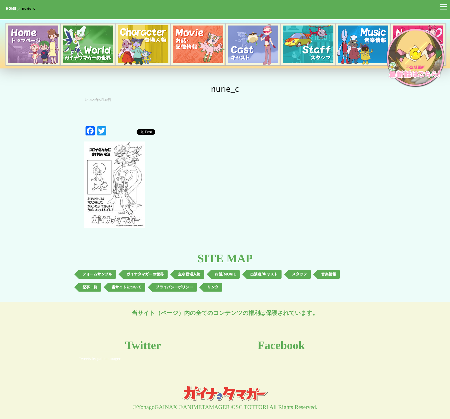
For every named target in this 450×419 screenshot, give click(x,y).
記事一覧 (89, 287)
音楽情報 (328, 274)
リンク (212, 287)
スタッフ (299, 274)
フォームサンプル (97, 274)
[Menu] (443, 6)
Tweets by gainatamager (100, 359)
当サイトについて (126, 287)
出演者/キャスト (264, 274)
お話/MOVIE (225, 274)
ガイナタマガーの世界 (145, 274)
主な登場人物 (189, 274)
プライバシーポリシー (174, 287)
